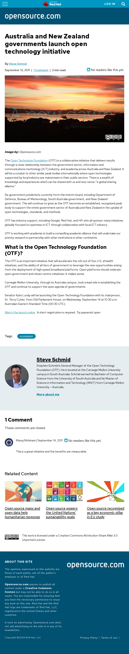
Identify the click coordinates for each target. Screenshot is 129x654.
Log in (109, 4)
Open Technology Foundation (29, 160)
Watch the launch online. (20, 312)
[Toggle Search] (123, 4)
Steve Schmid (18, 64)
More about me (48, 394)
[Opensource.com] (33, 17)
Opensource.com (17, 584)
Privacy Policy (89, 637)
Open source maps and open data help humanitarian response (22, 512)
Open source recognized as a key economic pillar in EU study (105, 512)
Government (26, 336)
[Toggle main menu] (5, 4)
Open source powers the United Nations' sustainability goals (62, 512)
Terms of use (109, 637)
